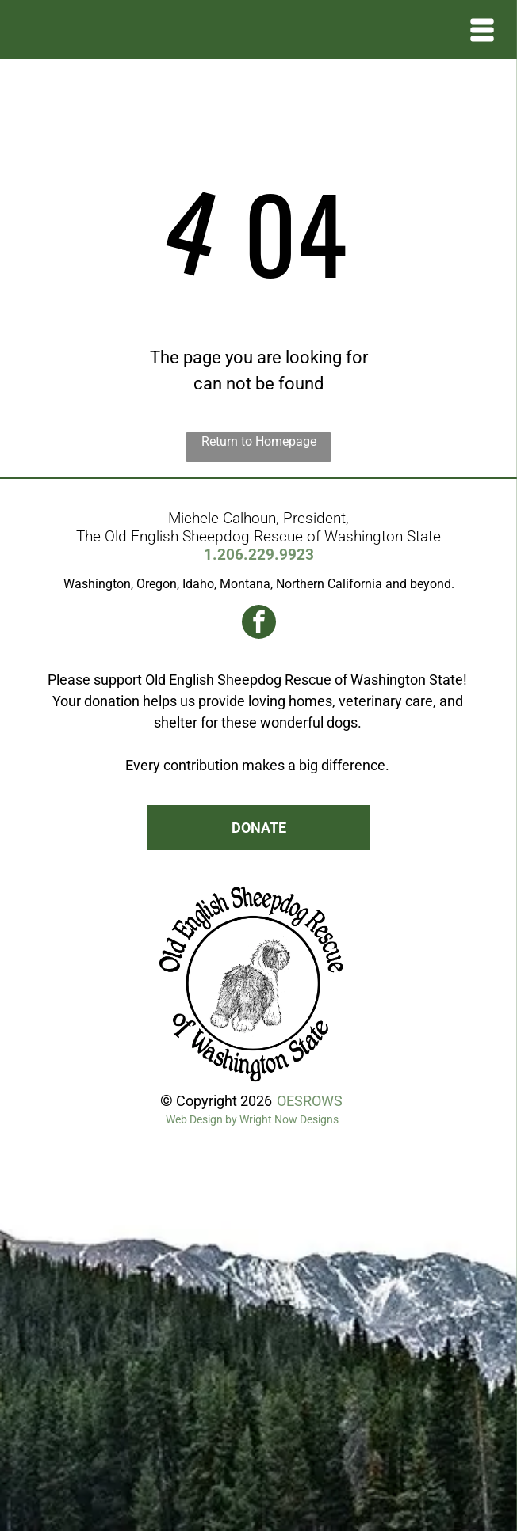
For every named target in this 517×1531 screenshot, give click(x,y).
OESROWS (310, 1100)
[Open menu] (482, 30)
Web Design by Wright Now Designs (252, 1119)
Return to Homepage (258, 441)
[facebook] (259, 624)
